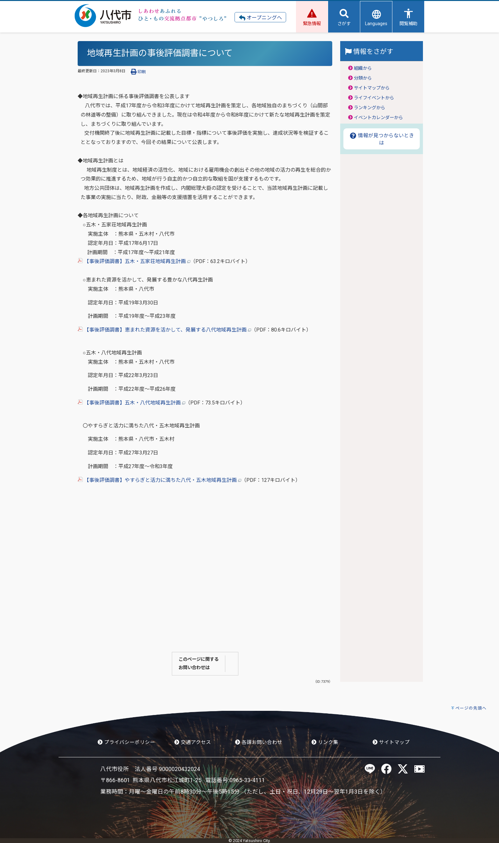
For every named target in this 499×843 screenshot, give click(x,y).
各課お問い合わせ (258, 742)
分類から (363, 78)
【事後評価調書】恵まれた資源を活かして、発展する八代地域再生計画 (164, 330)
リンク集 (325, 742)
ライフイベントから (374, 98)
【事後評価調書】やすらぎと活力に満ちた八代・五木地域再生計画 (159, 480)
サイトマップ (391, 742)
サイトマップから (372, 88)
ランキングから (369, 108)
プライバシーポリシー (126, 742)
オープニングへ (260, 18)
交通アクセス (192, 742)
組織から (363, 68)
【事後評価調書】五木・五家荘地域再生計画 (134, 261)
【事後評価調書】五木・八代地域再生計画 (131, 403)
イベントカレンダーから (378, 117)
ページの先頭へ (471, 708)
